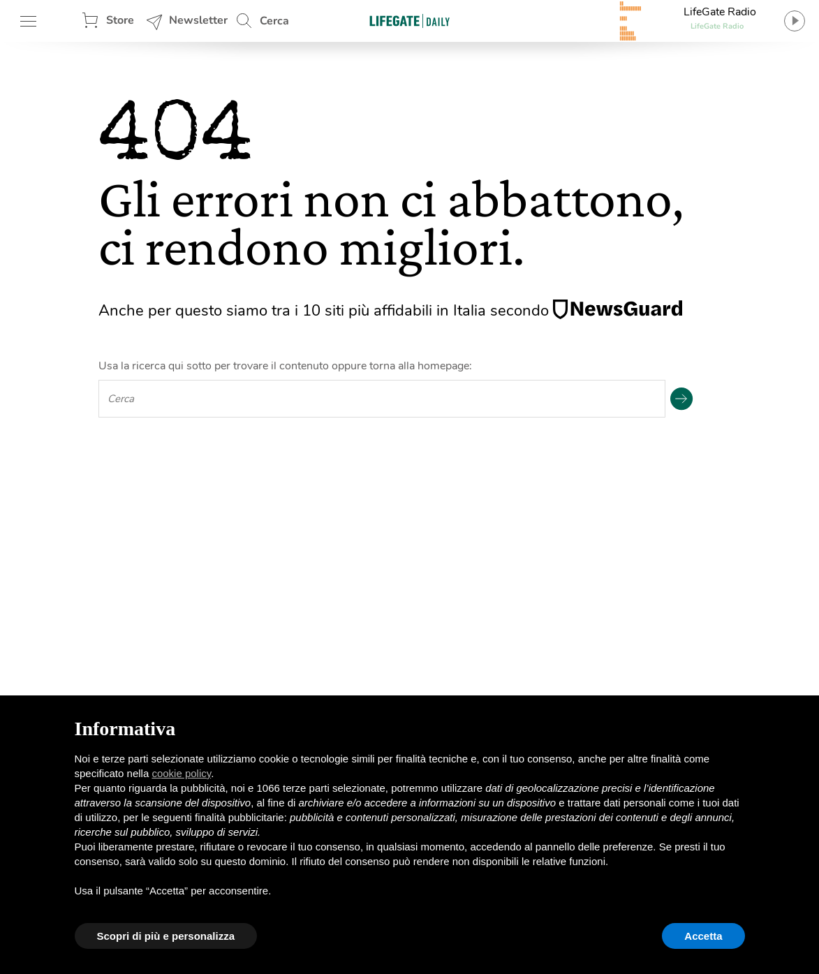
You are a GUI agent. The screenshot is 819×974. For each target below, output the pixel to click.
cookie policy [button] (181, 773)
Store (120, 20)
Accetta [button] (703, 936)
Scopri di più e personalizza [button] (166, 936)
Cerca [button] (274, 21)
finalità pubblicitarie (239, 817)
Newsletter (198, 20)
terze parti (306, 788)
